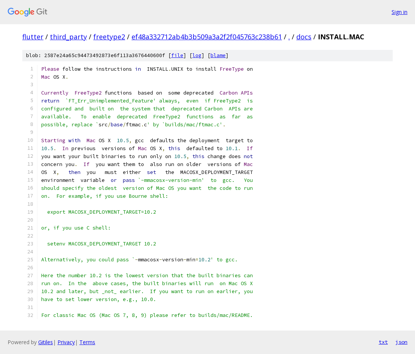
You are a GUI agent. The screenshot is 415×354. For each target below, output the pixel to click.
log (196, 55)
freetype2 (109, 36)
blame (218, 55)
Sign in (399, 12)
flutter (32, 36)
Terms (87, 342)
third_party (68, 36)
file (177, 55)
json (401, 341)
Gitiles (45, 342)
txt (383, 341)
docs (303, 36)
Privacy (66, 342)
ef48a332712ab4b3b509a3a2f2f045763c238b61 (207, 36)
